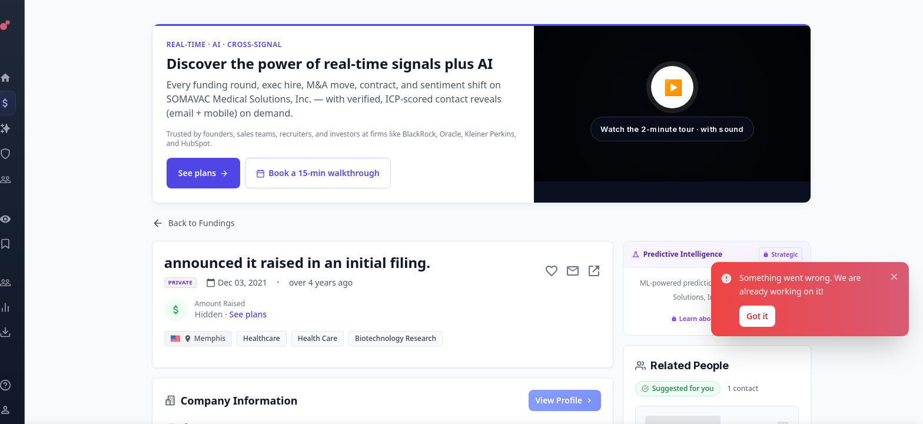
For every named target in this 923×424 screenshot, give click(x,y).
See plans (205, 172)
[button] (673, 103)
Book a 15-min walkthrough (318, 172)
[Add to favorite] (553, 271)
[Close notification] (894, 351)
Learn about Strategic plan (718, 318)
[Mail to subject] (574, 271)
